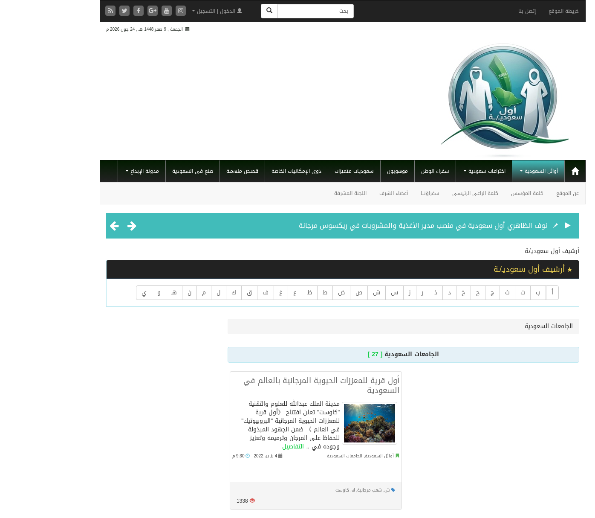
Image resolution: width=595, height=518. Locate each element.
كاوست (297, 490)
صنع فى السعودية (147, 171)
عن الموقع (522, 193)
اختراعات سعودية (439, 171)
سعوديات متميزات (309, 171)
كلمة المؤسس (482, 193)
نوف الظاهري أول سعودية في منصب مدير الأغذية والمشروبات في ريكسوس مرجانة (378, 225)
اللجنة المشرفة (305, 193)
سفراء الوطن (390, 171)
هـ (129, 292)
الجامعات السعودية (299, 456)
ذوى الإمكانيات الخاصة (251, 171)
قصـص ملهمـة (197, 171)
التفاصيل (248, 446)
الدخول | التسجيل (172, 11)
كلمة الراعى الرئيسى (430, 193)
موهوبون (352, 171)
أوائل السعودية (493, 171)
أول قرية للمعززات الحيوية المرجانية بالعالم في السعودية (276, 385)
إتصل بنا (482, 11)
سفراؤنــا (384, 193)
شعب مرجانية (324, 490)
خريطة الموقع (518, 11)
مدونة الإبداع (97, 171)
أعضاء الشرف (348, 193)
